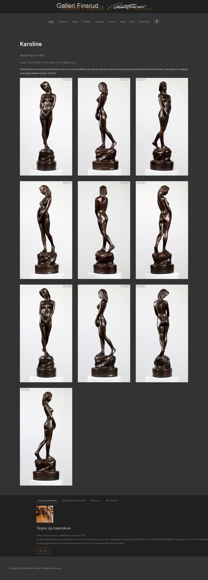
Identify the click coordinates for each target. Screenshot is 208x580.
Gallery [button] (75, 21)
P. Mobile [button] (87, 21)
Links (132, 21)
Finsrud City (144, 21)
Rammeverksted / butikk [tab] (161, 500)
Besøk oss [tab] (182, 500)
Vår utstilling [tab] (198, 500)
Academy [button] (99, 21)
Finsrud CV (63, 21)
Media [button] (123, 21)
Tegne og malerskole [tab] (134, 500)
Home (51, 21)
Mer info (130, 550)
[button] (46, 127)
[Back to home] (104, 6)
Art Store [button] (112, 21)
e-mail (132, 543)
